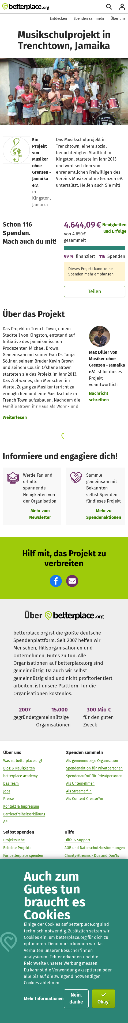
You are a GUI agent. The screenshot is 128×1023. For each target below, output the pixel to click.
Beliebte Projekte (17, 848)
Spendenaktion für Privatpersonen (94, 768)
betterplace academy (20, 776)
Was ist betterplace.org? (22, 761)
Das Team (11, 783)
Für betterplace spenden (23, 855)
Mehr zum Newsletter (40, 514)
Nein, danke (76, 998)
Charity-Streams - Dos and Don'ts (92, 855)
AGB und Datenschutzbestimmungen (95, 848)
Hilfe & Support (77, 840)
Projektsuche (14, 840)
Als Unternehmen (80, 783)
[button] (56, 581)
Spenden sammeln (89, 18)
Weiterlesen (15, 417)
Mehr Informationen (43, 998)
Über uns (118, 18)
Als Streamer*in (79, 791)
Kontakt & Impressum (21, 806)
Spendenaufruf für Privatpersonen (94, 776)
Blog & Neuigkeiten (19, 768)
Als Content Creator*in (84, 799)
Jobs (6, 791)
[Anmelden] (122, 6)
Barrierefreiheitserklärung (24, 814)
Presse (8, 799)
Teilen (94, 291)
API (6, 822)
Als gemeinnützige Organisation (92, 761)
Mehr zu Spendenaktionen (103, 514)
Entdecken (58, 18)
